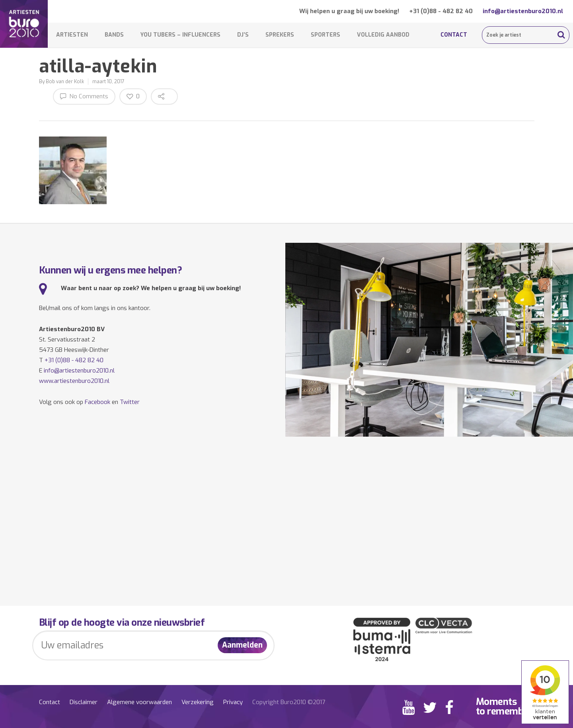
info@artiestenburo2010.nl (523, 11)
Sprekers (279, 35)
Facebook (97, 402)
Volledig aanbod (383, 35)
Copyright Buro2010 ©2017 (288, 702)
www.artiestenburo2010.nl (74, 381)
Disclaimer (83, 702)
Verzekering (197, 702)
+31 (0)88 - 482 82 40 (441, 11)
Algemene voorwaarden (139, 702)
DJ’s (243, 35)
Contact (453, 35)
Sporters (325, 35)
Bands (114, 35)
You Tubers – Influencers (180, 35)
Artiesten (72, 35)
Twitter (130, 402)
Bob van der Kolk (65, 81)
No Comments (84, 96)
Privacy (233, 702)
